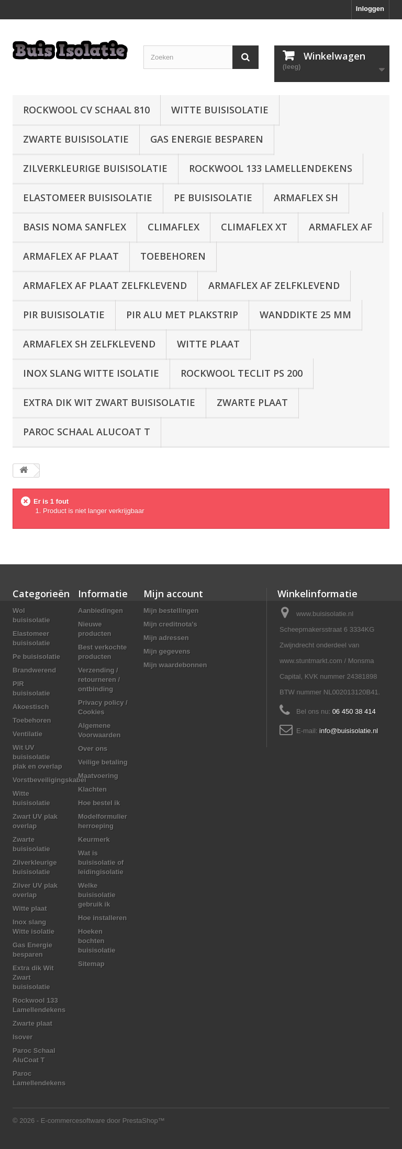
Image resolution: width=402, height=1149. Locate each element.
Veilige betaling (103, 762)
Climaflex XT (254, 226)
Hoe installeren (102, 918)
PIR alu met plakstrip (182, 314)
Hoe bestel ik (99, 803)
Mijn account (173, 593)
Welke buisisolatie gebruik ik (97, 894)
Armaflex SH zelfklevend (89, 344)
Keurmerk (94, 839)
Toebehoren (173, 256)
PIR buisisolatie (64, 314)
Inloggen (370, 9)
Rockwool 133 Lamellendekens (270, 168)
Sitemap (91, 964)
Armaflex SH (306, 197)
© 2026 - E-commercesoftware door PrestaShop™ (89, 1120)
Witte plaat (208, 344)
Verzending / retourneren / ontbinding (99, 679)
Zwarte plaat (252, 402)
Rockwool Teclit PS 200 (242, 373)
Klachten (92, 789)
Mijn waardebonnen (175, 665)
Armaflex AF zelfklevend (274, 285)
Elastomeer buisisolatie (87, 197)
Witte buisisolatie (220, 109)
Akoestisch (31, 707)
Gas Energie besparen (206, 139)
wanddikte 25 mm (305, 314)
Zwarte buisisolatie (76, 139)
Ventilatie (27, 734)
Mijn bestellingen (170, 610)
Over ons (92, 748)
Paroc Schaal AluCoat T (86, 431)
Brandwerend (34, 670)
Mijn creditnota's (170, 624)
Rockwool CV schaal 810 (86, 109)
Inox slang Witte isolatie (91, 373)
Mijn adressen (166, 638)
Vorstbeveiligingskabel (49, 780)
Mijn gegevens (167, 651)
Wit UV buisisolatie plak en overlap (37, 757)
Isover (22, 1037)
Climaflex (173, 226)
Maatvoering (98, 776)
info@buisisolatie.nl (348, 731)
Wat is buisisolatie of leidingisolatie (101, 862)
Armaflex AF (340, 226)
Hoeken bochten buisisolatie (97, 940)
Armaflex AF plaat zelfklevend (105, 285)
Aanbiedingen (100, 610)
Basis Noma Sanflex (74, 226)
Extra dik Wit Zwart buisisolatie (109, 402)
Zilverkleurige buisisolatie (95, 168)
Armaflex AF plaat (71, 256)
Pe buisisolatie (213, 197)
